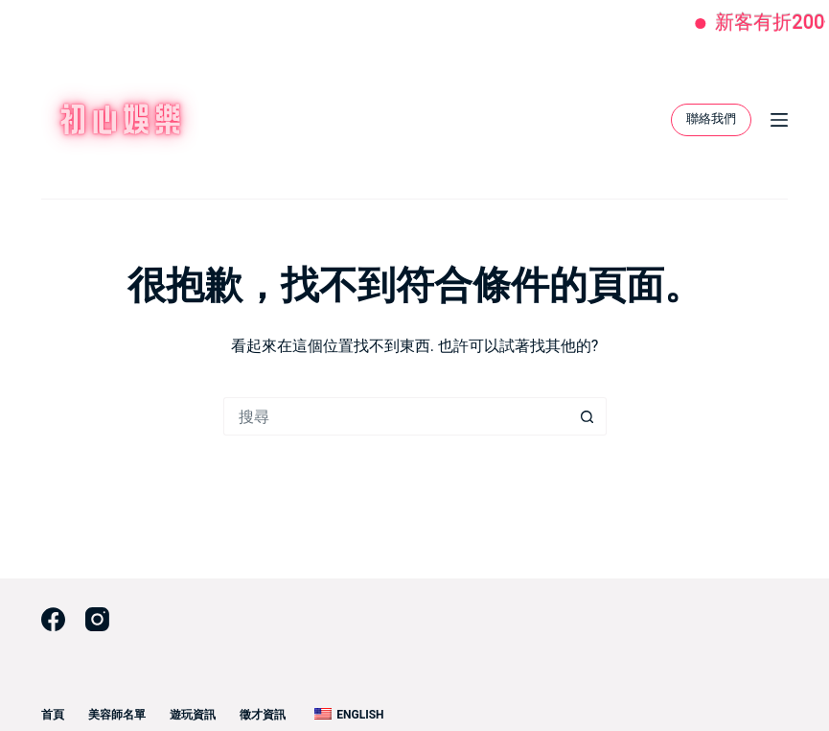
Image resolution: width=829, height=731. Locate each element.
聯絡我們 (711, 118)
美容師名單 (117, 714)
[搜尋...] (395, 416)
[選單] (779, 120)
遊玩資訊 (193, 714)
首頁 (52, 714)
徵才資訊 (263, 714)
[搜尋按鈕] (587, 416)
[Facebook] (53, 619)
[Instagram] (97, 619)
